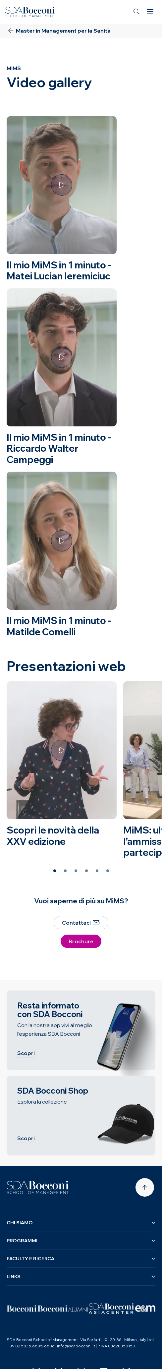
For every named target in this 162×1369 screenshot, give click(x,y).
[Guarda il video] (62, 185)
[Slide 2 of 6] (65, 870)
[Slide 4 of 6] (86, 870)
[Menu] (150, 12)
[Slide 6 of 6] (107, 870)
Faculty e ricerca (81, 1259)
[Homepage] (38, 1187)
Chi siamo (81, 1223)
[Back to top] (144, 1187)
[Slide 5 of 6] (97, 870)
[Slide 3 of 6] (76, 870)
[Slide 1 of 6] (54, 870)
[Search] (136, 12)
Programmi (81, 1241)
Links (81, 1277)
